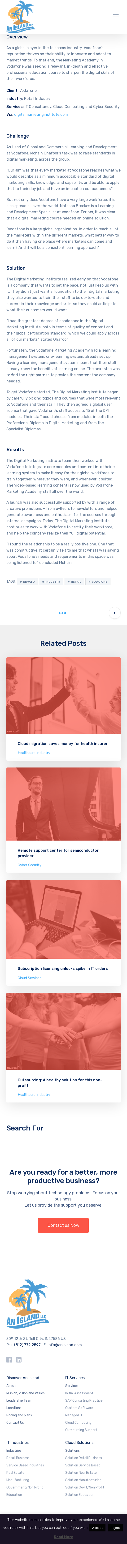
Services (72, 1386)
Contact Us (15, 1423)
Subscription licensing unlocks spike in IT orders (63, 968)
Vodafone (99, 581)
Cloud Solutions (79, 1442)
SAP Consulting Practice (84, 1401)
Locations (14, 1408)
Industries (14, 1451)
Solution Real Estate (81, 1473)
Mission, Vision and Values (25, 1393)
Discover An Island (22, 1378)
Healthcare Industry (34, 753)
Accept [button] (97, 1528)
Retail (76, 581)
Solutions (72, 1451)
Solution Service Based (83, 1465)
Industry (52, 581)
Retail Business (18, 1458)
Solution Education (79, 1495)
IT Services (75, 1378)
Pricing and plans (19, 1415)
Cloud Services (29, 978)
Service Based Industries (25, 1465)
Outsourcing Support (81, 1430)
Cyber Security (29, 865)
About (11, 1386)
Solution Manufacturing (83, 1480)
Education (14, 1495)
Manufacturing (17, 1480)
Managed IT (74, 1415)
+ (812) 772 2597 (26, 1345)
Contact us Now (63, 1225)
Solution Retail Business (83, 1458)
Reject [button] (115, 1528)
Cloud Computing (78, 1423)
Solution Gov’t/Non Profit (84, 1487)
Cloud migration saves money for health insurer (63, 743)
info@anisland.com (65, 1345)
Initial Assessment (79, 1393)
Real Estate (15, 1473)
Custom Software (79, 1408)
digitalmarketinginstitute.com (41, 114)
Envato (29, 581)
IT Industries (17, 1442)
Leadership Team (19, 1401)
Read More (63, 1537)
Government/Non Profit (24, 1487)
